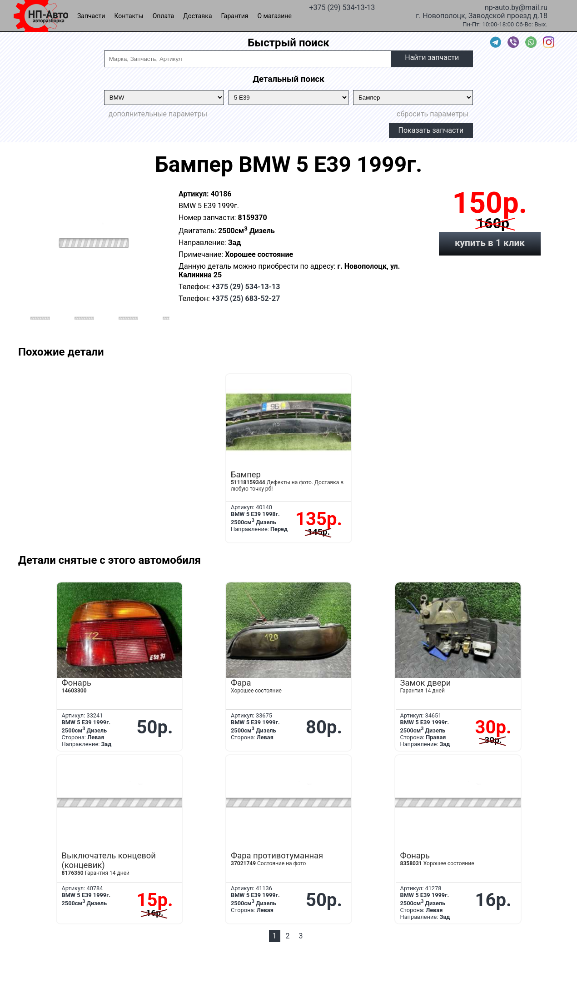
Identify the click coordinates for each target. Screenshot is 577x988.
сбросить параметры (432, 114)
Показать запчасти (431, 130)
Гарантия (235, 16)
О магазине (275, 16)
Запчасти (91, 16)
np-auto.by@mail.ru (516, 6)
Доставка (197, 16)
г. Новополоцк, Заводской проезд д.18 (481, 15)
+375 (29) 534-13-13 (342, 6)
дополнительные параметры (158, 114)
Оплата (163, 16)
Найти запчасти (432, 57)
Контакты (128, 16)
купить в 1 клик (490, 242)
